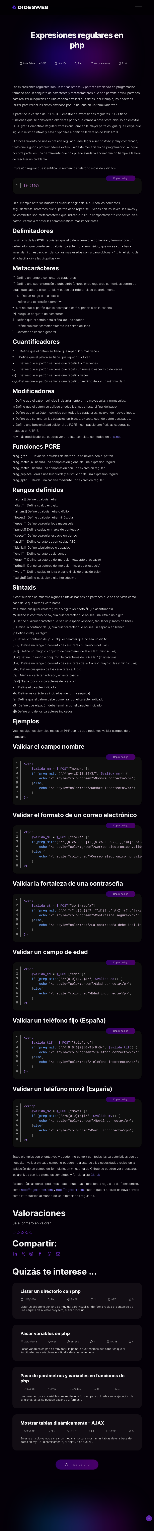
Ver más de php (77, 1465)
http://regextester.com (54, 1190)
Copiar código (138, 178)
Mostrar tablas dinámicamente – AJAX (62, 1423)
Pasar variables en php (45, 1333)
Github (113, 1175)
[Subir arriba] (149, 1518)
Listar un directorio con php (50, 1291)
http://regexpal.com (87, 1190)
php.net (132, 437)
